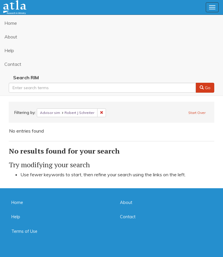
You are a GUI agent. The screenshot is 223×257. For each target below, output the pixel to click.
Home (10, 23)
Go (205, 87)
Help (9, 50)
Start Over (196, 112)
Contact (12, 64)
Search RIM (26, 77)
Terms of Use (24, 231)
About (10, 37)
